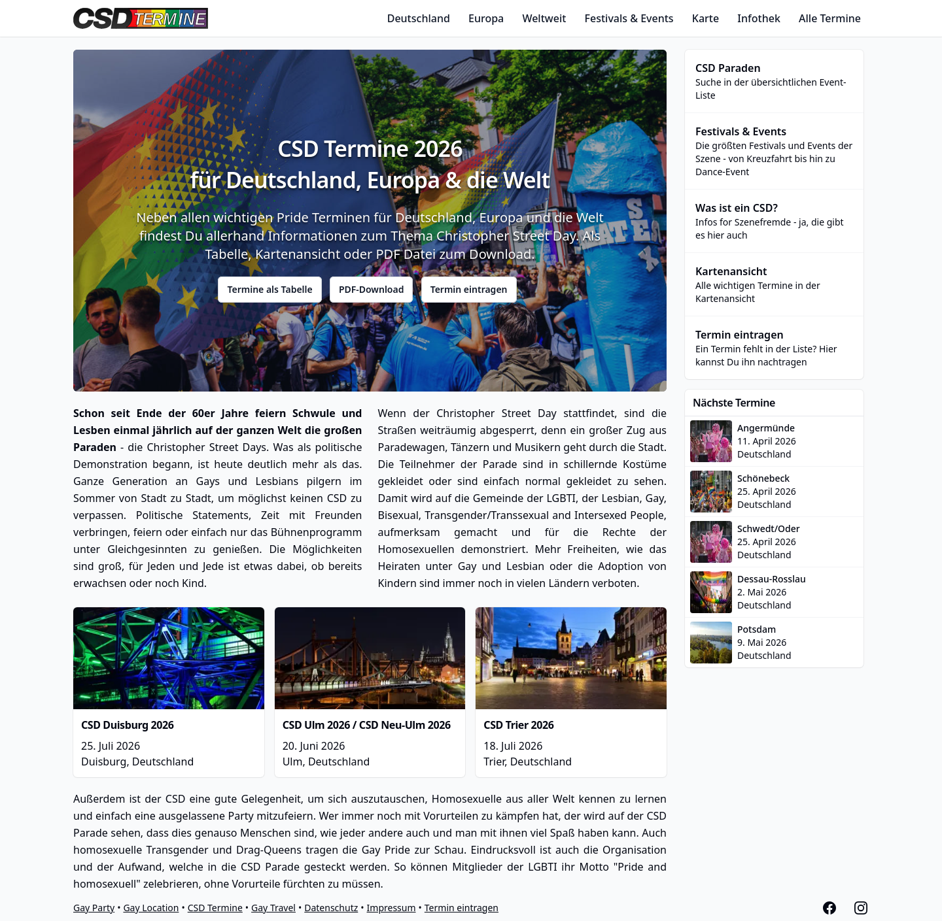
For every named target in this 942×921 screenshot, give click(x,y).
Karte (705, 18)
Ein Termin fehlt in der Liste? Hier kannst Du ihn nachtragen (774, 347)
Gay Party (93, 907)
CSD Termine (215, 907)
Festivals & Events (629, 18)
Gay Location (151, 907)
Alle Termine (830, 18)
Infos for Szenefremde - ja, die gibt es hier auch (774, 220)
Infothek (758, 18)
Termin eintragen (469, 289)
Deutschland (418, 18)
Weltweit (544, 18)
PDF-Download (371, 289)
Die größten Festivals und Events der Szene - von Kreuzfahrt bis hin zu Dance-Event (774, 151)
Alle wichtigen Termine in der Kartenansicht (774, 284)
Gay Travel (273, 907)
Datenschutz (331, 907)
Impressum (391, 907)
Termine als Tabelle (269, 289)
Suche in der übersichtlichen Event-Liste (774, 80)
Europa (486, 18)
